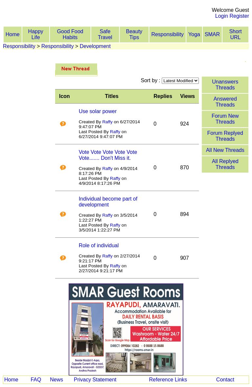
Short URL (235, 34)
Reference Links (168, 379)
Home (13, 34)
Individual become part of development (108, 201)
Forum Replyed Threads (225, 136)
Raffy (107, 121)
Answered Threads (225, 102)
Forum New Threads (225, 119)
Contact (225, 379)
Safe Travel (105, 34)
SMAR (212, 34)
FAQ (36, 379)
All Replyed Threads (225, 164)
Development (95, 46)
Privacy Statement (95, 379)
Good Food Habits (70, 34)
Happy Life (35, 34)
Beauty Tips (134, 34)
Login (221, 16)
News (56, 379)
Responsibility (167, 34)
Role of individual (99, 245)
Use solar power (98, 111)
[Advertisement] (102, 10)
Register (239, 16)
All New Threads (225, 150)
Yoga (194, 34)
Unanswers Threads (225, 84)
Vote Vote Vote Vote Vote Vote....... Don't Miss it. (108, 155)
